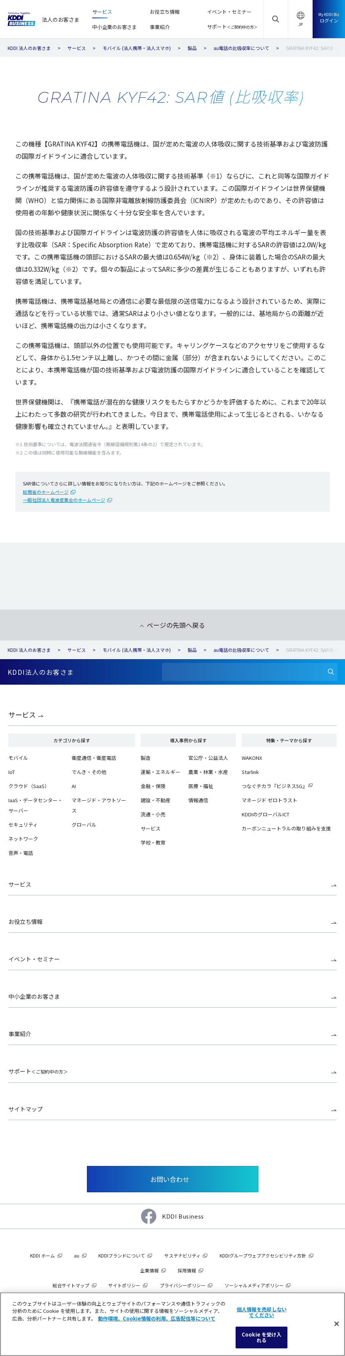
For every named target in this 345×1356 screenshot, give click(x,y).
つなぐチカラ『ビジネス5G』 (274, 786)
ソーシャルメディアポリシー (254, 1285)
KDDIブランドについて (121, 1255)
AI (74, 786)
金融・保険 (153, 786)
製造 (146, 757)
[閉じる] (336, 1324)
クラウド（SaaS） (29, 786)
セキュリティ (23, 824)
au (76, 1255)
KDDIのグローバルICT (265, 814)
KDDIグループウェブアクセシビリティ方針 (263, 1255)
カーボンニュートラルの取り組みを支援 (286, 828)
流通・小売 (153, 814)
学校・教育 (153, 842)
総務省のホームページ (46, 492)
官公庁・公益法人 (208, 757)
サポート (38, 1071)
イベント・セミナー (34, 959)
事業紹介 (19, 1034)
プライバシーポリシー (182, 1285)
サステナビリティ (182, 1255)
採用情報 (187, 1270)
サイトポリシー (124, 1285)
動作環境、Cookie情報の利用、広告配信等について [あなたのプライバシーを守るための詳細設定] (156, 1318)
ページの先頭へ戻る (176, 625)
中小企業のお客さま (34, 996)
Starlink (250, 772)
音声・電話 (20, 852)
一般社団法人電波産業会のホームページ (64, 500)
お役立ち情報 (25, 921)
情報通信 (198, 800)
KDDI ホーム (42, 1255)
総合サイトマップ (71, 1285)
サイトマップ (25, 1109)
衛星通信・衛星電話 (94, 757)
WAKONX (252, 757)
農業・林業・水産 (208, 772)
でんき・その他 (89, 772)
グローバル (84, 824)
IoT (11, 772)
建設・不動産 (155, 800)
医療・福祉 (200, 786)
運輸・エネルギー (160, 772)
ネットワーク (23, 838)
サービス (22, 714)
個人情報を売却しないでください (262, 1312)
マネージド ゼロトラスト (269, 800)
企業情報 (149, 1270)
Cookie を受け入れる (261, 1337)
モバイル (18, 757)
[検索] (330, 672)
